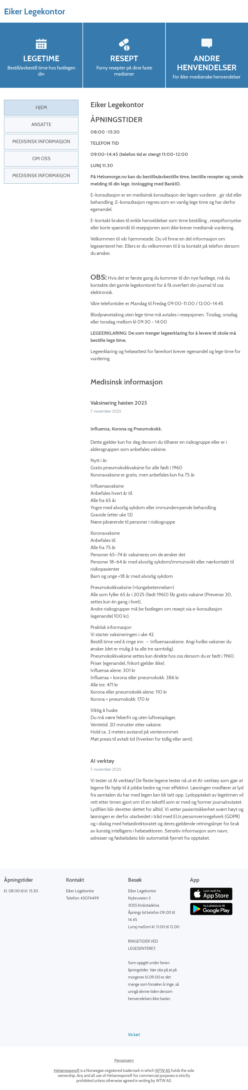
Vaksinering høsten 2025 (118, 403)
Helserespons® (67, 1070)
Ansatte (41, 124)
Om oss (41, 158)
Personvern (124, 1060)
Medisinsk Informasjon (41, 176)
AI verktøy (102, 761)
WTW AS (162, 1070)
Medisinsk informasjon (41, 141)
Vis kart (134, 1034)
